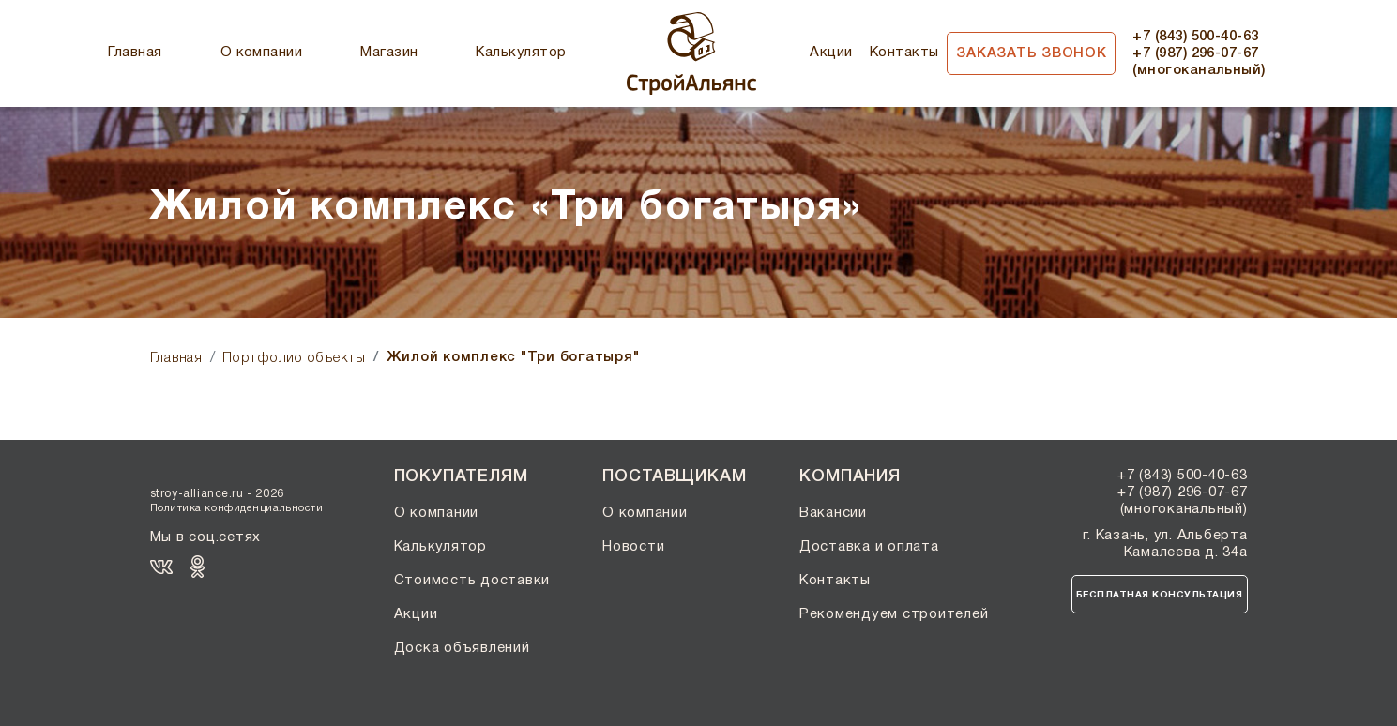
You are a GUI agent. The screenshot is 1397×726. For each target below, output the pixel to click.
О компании (261, 52)
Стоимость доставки (472, 580)
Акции (831, 52)
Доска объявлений (462, 648)
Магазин (389, 52)
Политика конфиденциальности (237, 508)
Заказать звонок (1031, 53)
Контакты (904, 52)
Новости (633, 546)
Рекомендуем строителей (894, 614)
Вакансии (833, 513)
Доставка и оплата (869, 546)
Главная (134, 52)
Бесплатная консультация (1159, 595)
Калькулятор (521, 52)
